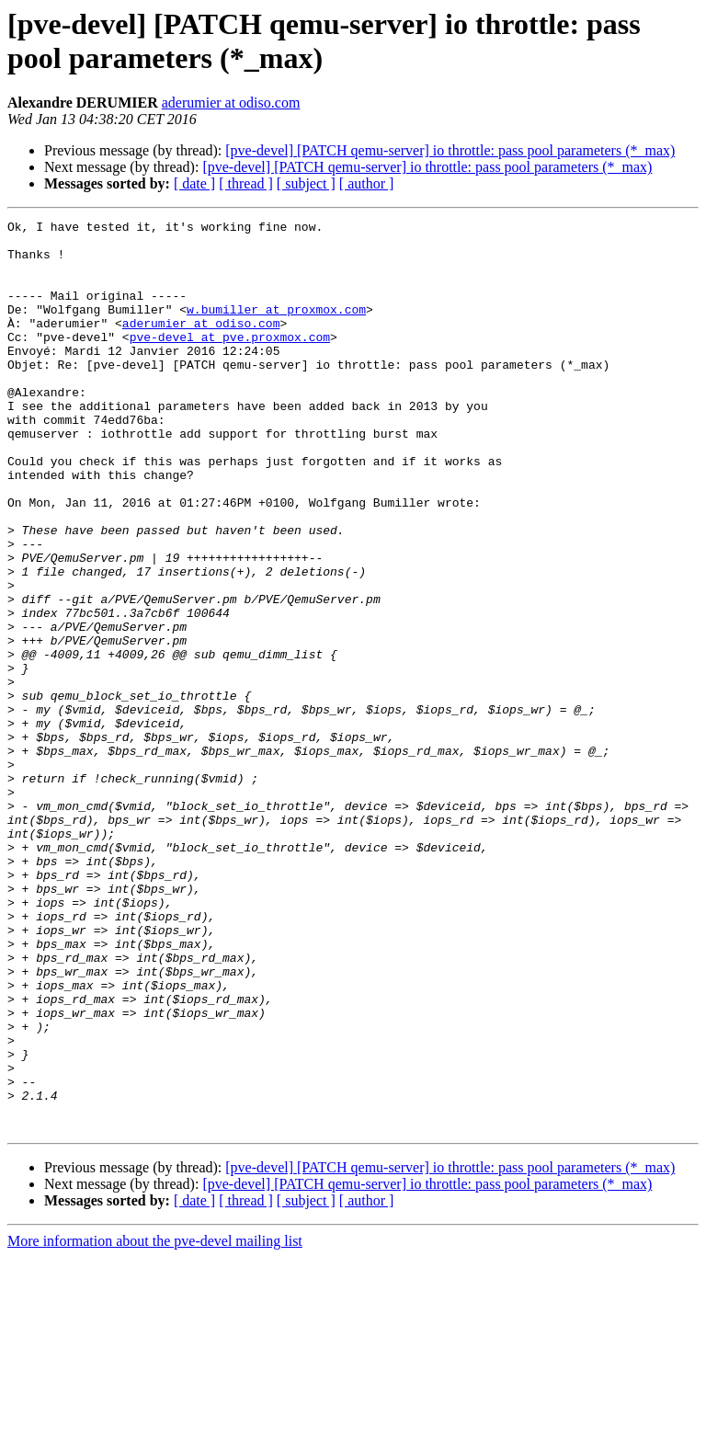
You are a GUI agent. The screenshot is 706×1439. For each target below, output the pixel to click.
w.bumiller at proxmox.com (276, 328)
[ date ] (194, 183)
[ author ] (366, 183)
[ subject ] (306, 183)
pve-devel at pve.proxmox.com (230, 361)
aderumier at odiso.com (231, 102)
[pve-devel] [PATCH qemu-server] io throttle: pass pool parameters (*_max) (450, 150)
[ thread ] (246, 183)
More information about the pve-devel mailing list (154, 1423)
